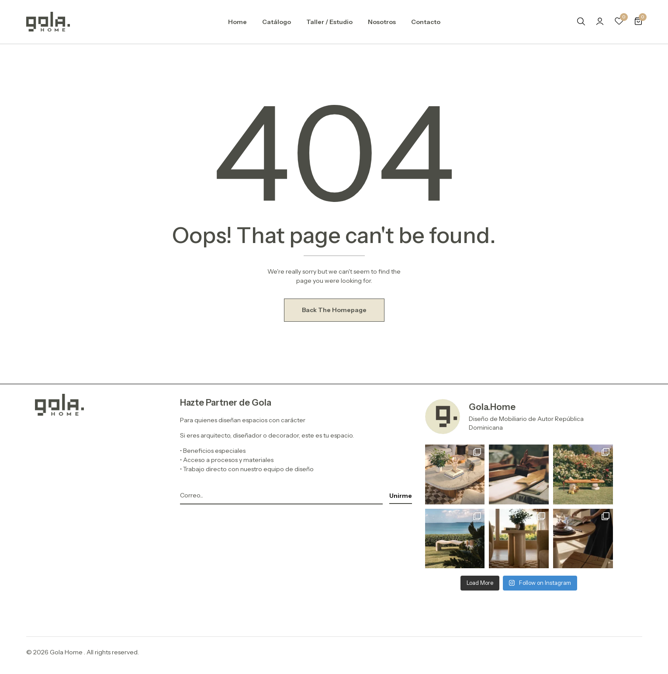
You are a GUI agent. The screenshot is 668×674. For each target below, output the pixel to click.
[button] (638, 21)
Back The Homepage (334, 310)
